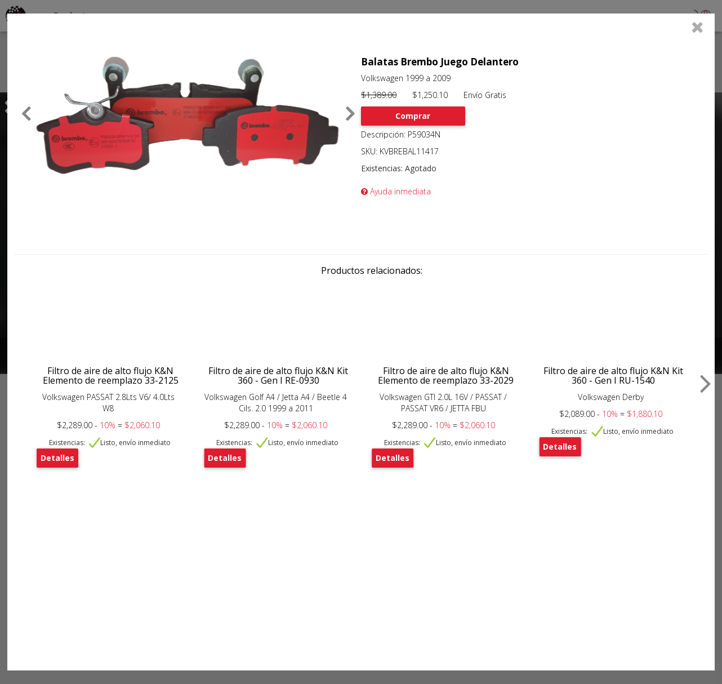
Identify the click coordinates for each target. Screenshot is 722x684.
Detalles (57, 457)
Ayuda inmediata (396, 191)
